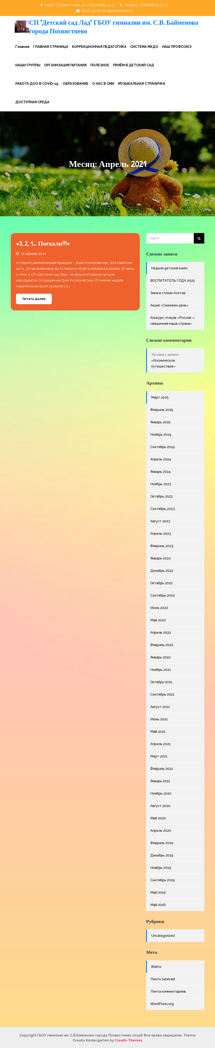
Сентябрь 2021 (162, 694)
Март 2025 (160, 397)
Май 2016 (158, 904)
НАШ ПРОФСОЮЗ (176, 46)
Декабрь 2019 (161, 854)
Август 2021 (160, 706)
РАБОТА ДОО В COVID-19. (37, 83)
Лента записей (162, 978)
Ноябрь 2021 (160, 669)
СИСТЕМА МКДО (144, 46)
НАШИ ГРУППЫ (27, 64)
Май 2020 (158, 817)
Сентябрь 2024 (162, 446)
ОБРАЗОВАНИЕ (75, 83)
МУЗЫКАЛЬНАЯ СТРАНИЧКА (141, 83)
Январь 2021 (160, 780)
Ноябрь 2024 (160, 434)
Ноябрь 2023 (160, 483)
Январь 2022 (160, 656)
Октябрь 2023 (161, 496)
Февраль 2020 (161, 842)
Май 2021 (157, 731)
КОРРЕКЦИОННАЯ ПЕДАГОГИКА (99, 46)
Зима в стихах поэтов (167, 292)
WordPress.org (162, 1003)
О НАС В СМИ (103, 83)
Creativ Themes (128, 1039)
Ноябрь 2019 (160, 867)
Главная (22, 46)
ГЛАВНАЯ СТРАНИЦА (50, 46)
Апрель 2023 (160, 533)
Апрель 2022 (160, 632)
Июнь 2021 (159, 718)
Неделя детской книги (169, 268)
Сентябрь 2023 (162, 508)
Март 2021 (159, 755)
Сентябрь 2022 (162, 595)
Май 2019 (158, 892)
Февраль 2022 (161, 644)
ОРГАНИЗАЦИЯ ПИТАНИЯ (65, 64)
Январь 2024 (160, 471)
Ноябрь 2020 (160, 793)
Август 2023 (160, 520)
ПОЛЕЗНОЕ (99, 64)
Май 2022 (158, 619)
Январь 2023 (160, 557)
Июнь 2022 (159, 607)
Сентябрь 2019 (162, 879)
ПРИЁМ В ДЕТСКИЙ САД (133, 64)
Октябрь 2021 (161, 681)
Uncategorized (163, 935)
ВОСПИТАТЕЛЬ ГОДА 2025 (172, 280)
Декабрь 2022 (161, 570)
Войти (156, 966)
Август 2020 (160, 805)
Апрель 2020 (160, 830)
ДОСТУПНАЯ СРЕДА (32, 101)
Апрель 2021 (160, 743)
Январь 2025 (160, 421)
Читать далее (34, 298)
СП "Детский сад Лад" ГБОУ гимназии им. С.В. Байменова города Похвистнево (99, 26)
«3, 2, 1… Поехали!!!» (43, 242)
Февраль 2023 (161, 545)
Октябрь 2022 (161, 582)
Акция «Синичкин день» (169, 305)
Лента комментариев (168, 991)
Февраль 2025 (161, 409)
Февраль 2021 (161, 768)
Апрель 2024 (160, 458)
